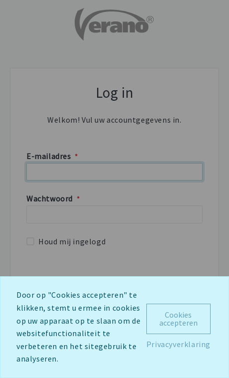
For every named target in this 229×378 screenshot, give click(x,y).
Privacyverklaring (178, 344)
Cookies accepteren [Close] (178, 319)
